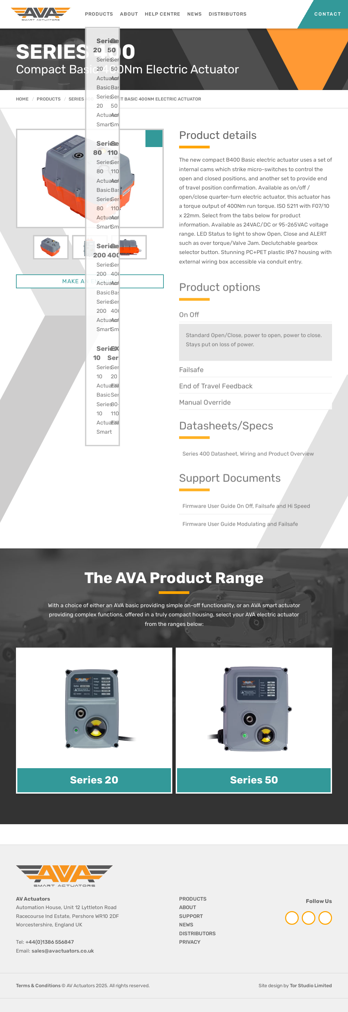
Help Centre (162, 14)
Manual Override (205, 417)
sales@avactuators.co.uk (63, 951)
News (194, 14)
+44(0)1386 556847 (49, 942)
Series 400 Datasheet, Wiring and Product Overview (248, 468)
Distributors (228, 14)
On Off (189, 329)
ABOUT (187, 907)
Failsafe (191, 384)
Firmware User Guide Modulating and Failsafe (240, 539)
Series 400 (81, 99)
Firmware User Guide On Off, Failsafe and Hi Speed (246, 521)
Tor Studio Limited (311, 986)
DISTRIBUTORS (197, 933)
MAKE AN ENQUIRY (90, 281)
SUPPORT (191, 916)
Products (99, 14)
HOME (22, 99)
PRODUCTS (193, 899)
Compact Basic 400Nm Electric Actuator (151, 99)
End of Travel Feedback (216, 401)
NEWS (186, 925)
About (129, 14)
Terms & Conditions (38, 986)
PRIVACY (190, 942)
